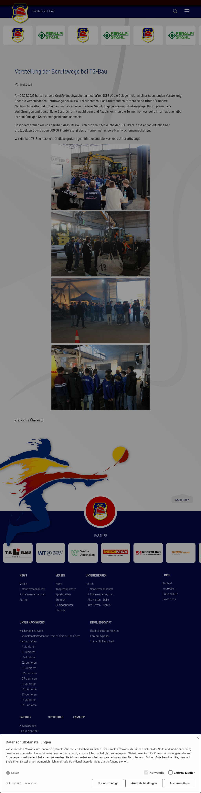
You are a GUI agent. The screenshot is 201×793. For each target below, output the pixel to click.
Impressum (30, 783)
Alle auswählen (180, 783)
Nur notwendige (108, 783)
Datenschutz (13, 783)
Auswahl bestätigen (144, 783)
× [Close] (198, 738)
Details (15, 772)
